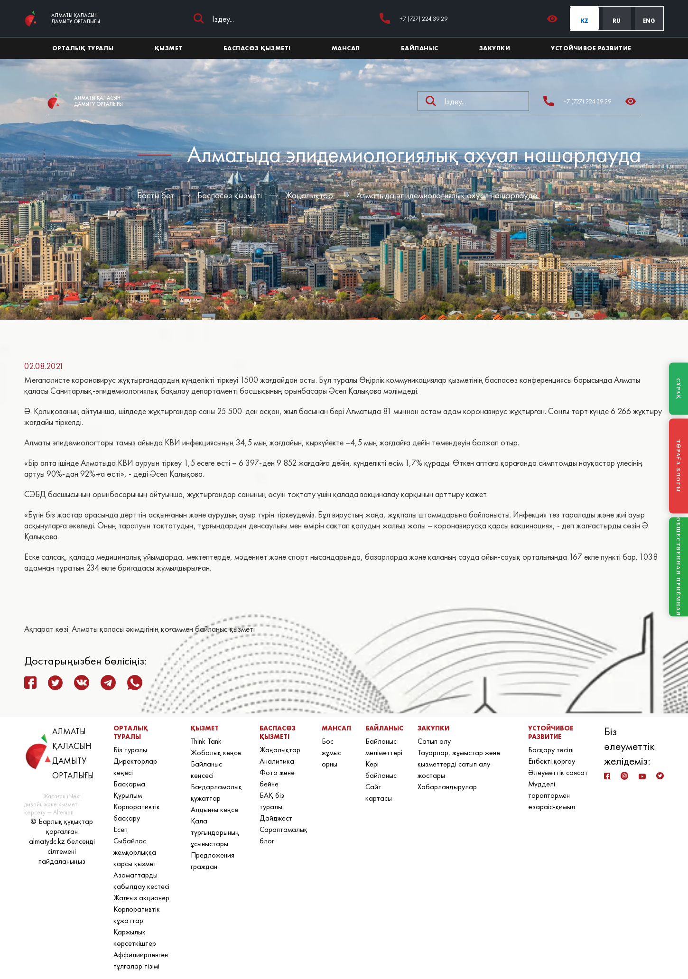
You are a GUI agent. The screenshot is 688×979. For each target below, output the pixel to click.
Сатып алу (434, 741)
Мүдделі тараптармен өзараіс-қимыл (551, 795)
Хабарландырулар (447, 787)
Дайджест (276, 818)
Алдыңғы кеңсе (214, 809)
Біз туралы (130, 750)
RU (617, 21)
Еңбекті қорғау (551, 761)
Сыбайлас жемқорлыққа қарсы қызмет (135, 852)
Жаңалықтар (309, 195)
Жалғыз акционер (141, 898)
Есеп (120, 829)
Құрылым (127, 795)
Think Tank (206, 741)
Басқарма (129, 784)
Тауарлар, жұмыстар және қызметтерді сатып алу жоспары (459, 764)
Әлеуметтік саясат (558, 772)
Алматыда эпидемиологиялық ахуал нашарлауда (447, 195)
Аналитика (277, 761)
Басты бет (155, 195)
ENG (649, 21)
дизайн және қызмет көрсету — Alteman (50, 808)
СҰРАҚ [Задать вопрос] (678, 388)
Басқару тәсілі (551, 750)
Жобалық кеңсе (216, 752)
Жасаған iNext (62, 796)
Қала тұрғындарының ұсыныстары (215, 832)
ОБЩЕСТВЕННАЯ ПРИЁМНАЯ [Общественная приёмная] (678, 567)
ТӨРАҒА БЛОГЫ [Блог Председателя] (678, 466)
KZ (584, 21)
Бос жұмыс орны (331, 752)
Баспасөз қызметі (229, 195)
